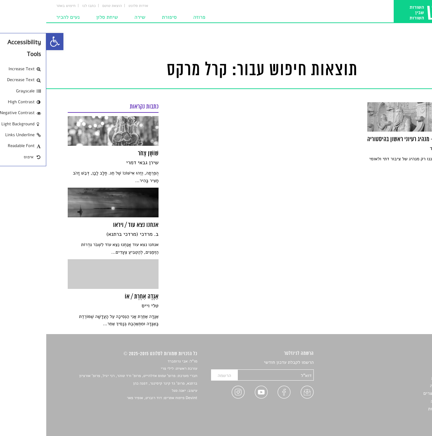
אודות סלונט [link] (92, 6)
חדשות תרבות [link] (398, 378)
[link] (8, 41)
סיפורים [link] (403, 362)
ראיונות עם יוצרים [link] (394, 393)
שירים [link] (405, 370)
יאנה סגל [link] (133, 390)
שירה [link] (93, 17)
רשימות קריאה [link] (397, 386)
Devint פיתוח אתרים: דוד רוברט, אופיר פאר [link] (116, 398)
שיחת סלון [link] (61, 17)
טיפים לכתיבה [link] (397, 401)
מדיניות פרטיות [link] (396, 409)
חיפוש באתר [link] (19, 6)
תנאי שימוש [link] (399, 417)
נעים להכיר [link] (21, 17)
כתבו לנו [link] (43, 6)
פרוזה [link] (153, 17)
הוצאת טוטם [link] (66, 6)
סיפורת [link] (123, 17)
